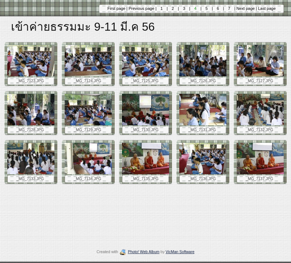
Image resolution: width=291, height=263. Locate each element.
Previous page (142, 8)
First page (116, 8)
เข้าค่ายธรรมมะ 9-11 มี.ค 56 (83, 26)
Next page (246, 8)
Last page (266, 8)
